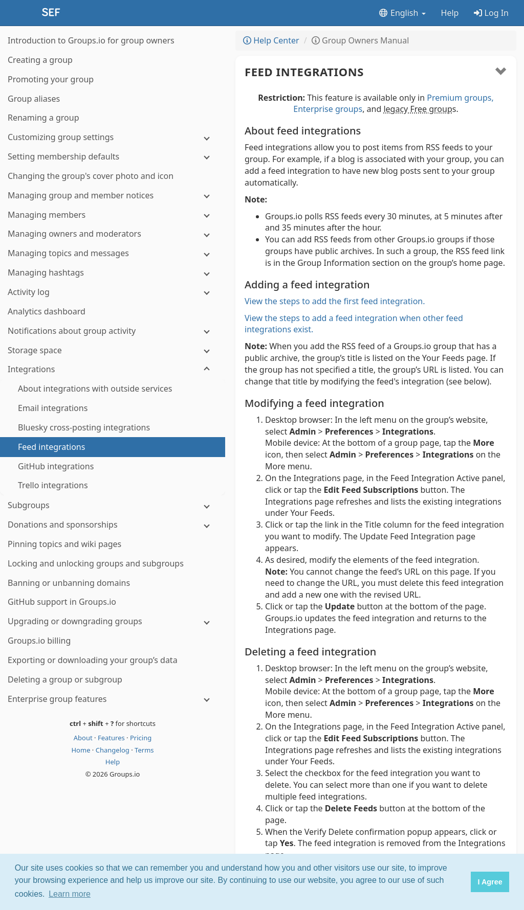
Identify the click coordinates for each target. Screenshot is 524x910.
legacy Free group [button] (417, 109)
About (84, 737)
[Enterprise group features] (112, 699)
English (402, 12)
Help (450, 12)
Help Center (271, 40)
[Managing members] (112, 215)
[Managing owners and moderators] (112, 234)
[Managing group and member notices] (112, 196)
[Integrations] (112, 369)
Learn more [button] (70, 894)
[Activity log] (112, 292)
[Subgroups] (112, 505)
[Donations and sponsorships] (112, 525)
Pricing (140, 737)
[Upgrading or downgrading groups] (112, 621)
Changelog (114, 750)
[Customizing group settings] (112, 137)
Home (81, 750)
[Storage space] (112, 350)
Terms (144, 750)
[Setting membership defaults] (112, 157)
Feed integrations (304, 71)
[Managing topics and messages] (112, 253)
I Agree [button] (489, 882)
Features (112, 737)
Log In (491, 12)
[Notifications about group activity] (112, 331)
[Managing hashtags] (112, 273)
